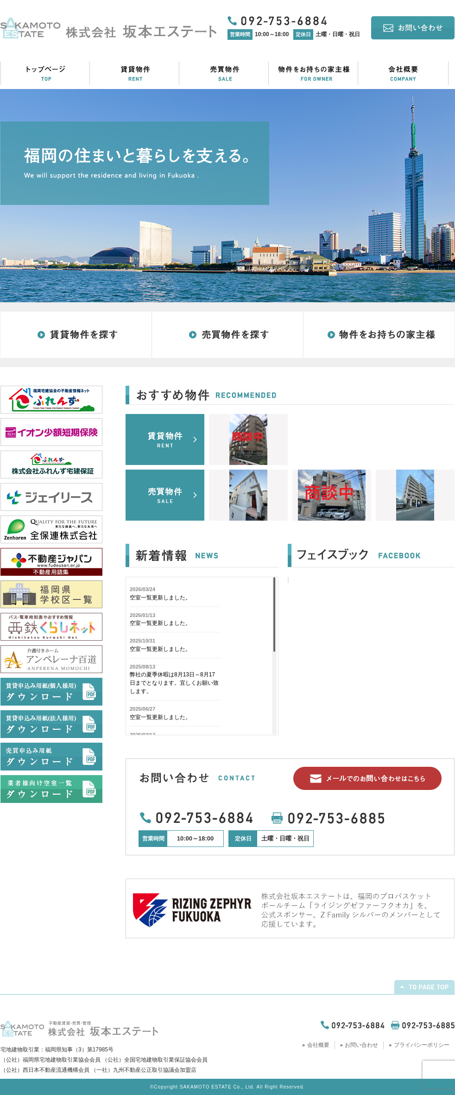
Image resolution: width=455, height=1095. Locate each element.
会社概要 (318, 1045)
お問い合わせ (361, 1045)
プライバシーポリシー (421, 1045)
